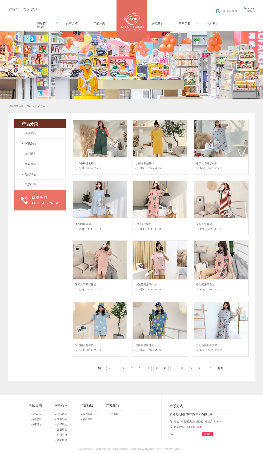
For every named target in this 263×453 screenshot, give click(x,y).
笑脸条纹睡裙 (204, 223)
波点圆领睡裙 (83, 223)
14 (199, 368)
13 (190, 368)
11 (173, 368)
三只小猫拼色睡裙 (85, 163)
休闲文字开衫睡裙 (85, 284)
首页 (100, 368)
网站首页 (42, 23)
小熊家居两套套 (205, 284)
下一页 (211, 368)
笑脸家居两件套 (144, 345)
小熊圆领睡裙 (143, 223)
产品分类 (40, 106)
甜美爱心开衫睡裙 (206, 163)
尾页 (220, 368)
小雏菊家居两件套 (146, 284)
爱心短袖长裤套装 (206, 345)
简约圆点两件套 (84, 345)
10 (165, 368)
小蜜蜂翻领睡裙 (144, 163)
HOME (40, 27)
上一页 (110, 368)
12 (182, 368)
